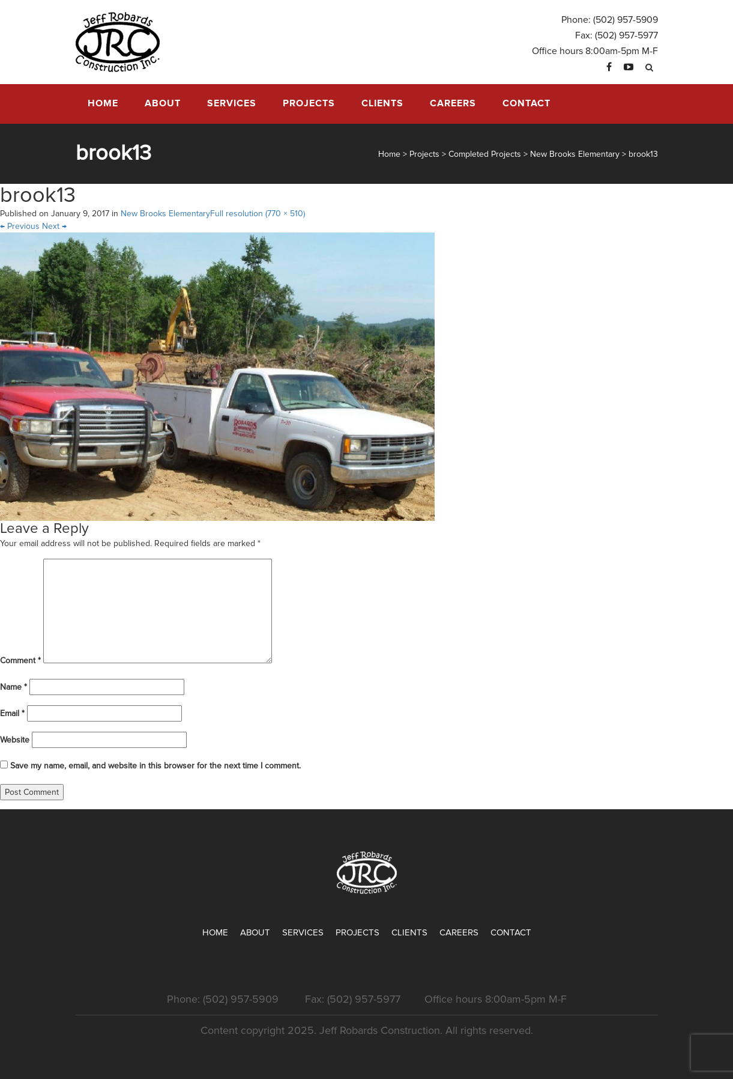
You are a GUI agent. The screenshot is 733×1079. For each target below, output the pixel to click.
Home (103, 103)
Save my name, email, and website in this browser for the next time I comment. (155, 766)
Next (54, 226)
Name (13, 687)
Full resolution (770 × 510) (257, 213)
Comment (20, 660)
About (163, 103)
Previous (20, 226)
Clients (382, 103)
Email (12, 713)
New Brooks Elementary (165, 213)
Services (231, 103)
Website (14, 740)
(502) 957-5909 (625, 20)
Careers (453, 103)
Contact (526, 103)
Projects (309, 103)
